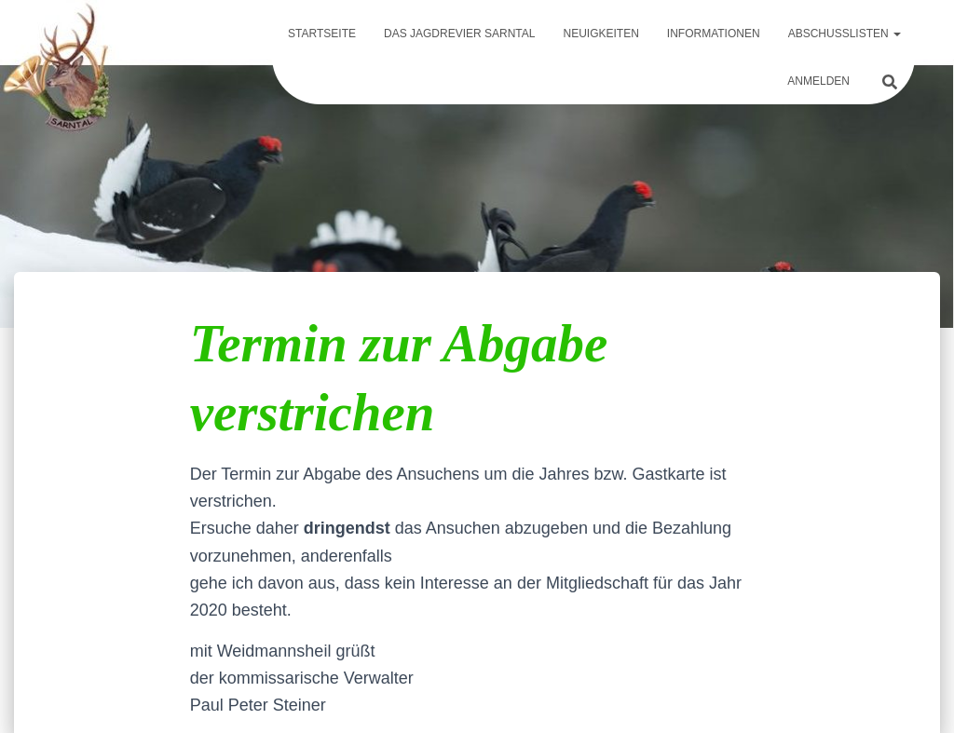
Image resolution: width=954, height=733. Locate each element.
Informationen (713, 33)
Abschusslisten (844, 33)
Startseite (322, 33)
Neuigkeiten (600, 33)
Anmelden (818, 81)
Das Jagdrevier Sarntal (459, 33)
